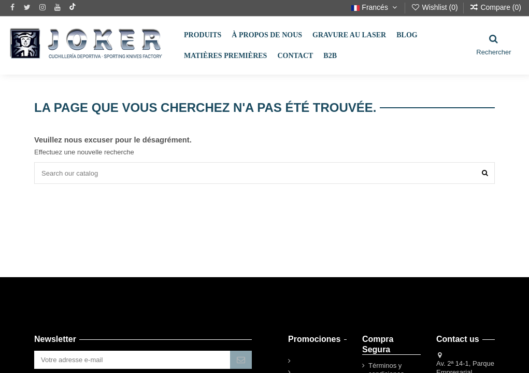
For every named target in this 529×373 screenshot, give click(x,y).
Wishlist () (435, 7)
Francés (375, 7)
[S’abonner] (241, 360)
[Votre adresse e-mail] (132, 360)
